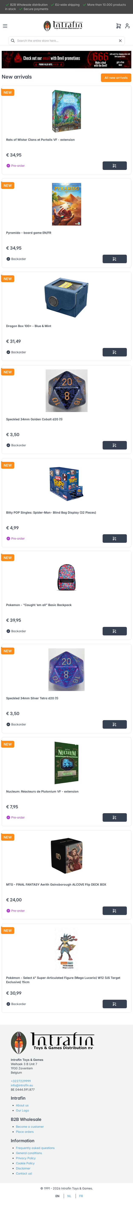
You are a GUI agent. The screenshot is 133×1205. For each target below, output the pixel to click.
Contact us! (24, 1173)
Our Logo (22, 1110)
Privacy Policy (26, 1158)
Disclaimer (23, 1168)
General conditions (29, 1153)
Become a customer (30, 1126)
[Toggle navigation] (5, 26)
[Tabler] (63, 26)
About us (22, 1105)
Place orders (25, 1131)
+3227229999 (21, 1081)
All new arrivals (116, 77)
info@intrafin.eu (22, 1085)
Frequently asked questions (35, 1148)
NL (69, 1196)
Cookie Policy (25, 1163)
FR (81, 1196)
